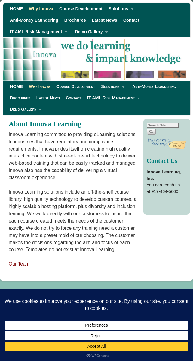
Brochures (75, 20)
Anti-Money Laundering (34, 20)
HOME (16, 8)
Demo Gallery (90, 33)
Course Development (81, 8)
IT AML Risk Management (37, 33)
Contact (131, 20)
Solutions (119, 10)
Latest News (104, 20)
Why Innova (41, 8)
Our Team (19, 263)
